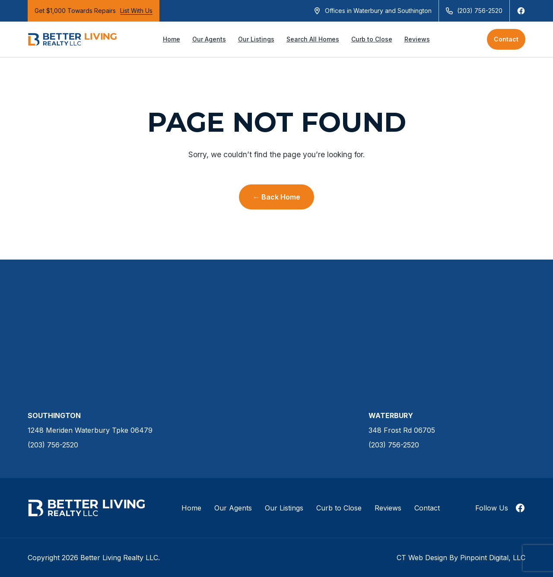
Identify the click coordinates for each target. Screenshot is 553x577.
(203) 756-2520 (479, 10)
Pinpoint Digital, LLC (492, 557)
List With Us (136, 10)
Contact (506, 39)
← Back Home (276, 197)
